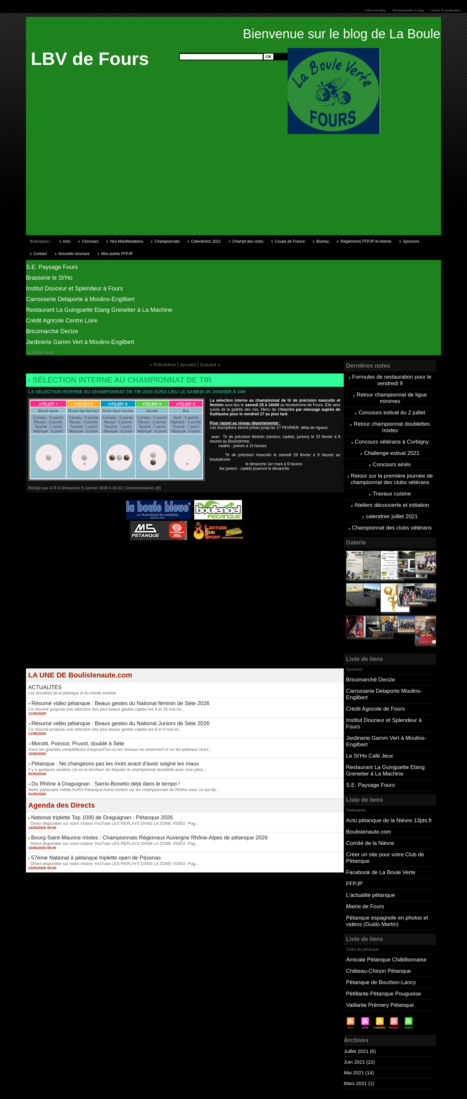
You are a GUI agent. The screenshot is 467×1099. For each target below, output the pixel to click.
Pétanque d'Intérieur (186, 547)
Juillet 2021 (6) (361, 1017)
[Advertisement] (233, 186)
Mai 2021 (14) (360, 1038)
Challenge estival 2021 (391, 447)
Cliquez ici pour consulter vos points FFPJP (76, 1072)
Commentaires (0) (142, 486)
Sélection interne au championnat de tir (108, 379)
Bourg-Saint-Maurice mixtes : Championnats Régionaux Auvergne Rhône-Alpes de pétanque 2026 (130, 821)
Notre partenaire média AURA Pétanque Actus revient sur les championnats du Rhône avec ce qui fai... (117, 776)
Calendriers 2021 (204, 241)
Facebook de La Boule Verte (379, 845)
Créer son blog (375, 10)
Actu (65, 241)
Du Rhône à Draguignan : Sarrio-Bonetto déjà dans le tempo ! (93, 771)
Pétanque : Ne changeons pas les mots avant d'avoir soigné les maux (101, 752)
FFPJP (354, 855)
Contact (38, 253)
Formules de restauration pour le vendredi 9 (391, 379)
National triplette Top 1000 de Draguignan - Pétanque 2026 (90, 803)
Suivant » (211, 364)
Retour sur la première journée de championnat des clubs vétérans (392, 472)
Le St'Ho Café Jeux (368, 734)
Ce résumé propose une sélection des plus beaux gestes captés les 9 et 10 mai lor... (101, 702)
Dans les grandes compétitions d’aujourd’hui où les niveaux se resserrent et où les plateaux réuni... (113, 739)
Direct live (246, 551)
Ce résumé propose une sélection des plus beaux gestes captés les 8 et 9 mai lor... (100, 720)
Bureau (321, 241)
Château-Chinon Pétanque (376, 939)
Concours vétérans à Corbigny (392, 437)
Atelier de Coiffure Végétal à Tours (141, 551)
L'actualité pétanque (369, 866)
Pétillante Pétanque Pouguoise (381, 960)
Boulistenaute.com (367, 807)
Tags (242, 1091)
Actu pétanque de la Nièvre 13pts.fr (386, 796)
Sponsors (409, 241)
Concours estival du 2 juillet (392, 409)
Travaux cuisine (392, 485)
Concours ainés (392, 458)
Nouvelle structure (72, 253)
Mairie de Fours (364, 877)
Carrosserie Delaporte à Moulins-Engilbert (80, 299)
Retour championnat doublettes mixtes (392, 423)
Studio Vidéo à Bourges (215, 551)
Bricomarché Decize (52, 331)
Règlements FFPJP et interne (364, 241)
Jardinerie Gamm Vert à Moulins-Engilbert (80, 342)
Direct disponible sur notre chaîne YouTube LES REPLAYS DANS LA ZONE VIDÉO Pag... (107, 808)
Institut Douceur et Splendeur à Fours (74, 288)
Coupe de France (288, 241)
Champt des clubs (246, 241)
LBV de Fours (90, 58)
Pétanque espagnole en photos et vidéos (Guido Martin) (385, 890)
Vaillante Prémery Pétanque (378, 971)
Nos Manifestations (124, 241)
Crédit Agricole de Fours (374, 696)
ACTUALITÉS (42, 682)
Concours (88, 241)
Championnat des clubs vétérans (392, 517)
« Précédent (161, 364)
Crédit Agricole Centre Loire (62, 320)
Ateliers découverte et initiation (391, 496)
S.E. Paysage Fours (52, 267)
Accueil (188, 364)
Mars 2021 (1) (360, 1049)
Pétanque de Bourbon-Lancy (379, 949)
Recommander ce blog (408, 10)
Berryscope (182, 551)
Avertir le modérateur (446, 10)
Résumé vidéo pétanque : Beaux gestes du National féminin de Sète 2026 (105, 697)
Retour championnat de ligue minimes (392, 396)
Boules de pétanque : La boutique (185, 555)
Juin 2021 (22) (360, 1027)
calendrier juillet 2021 (391, 507)
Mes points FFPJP (115, 253)
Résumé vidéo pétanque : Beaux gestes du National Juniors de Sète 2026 (105, 715)
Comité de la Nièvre (369, 817)
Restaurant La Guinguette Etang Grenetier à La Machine (99, 310)
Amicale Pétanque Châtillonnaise (384, 928)
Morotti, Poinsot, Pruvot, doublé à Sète (70, 734)
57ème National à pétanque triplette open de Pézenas (85, 840)
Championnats (165, 241)
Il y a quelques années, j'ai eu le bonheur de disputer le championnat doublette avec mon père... (111, 757)
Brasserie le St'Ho (49, 278)
